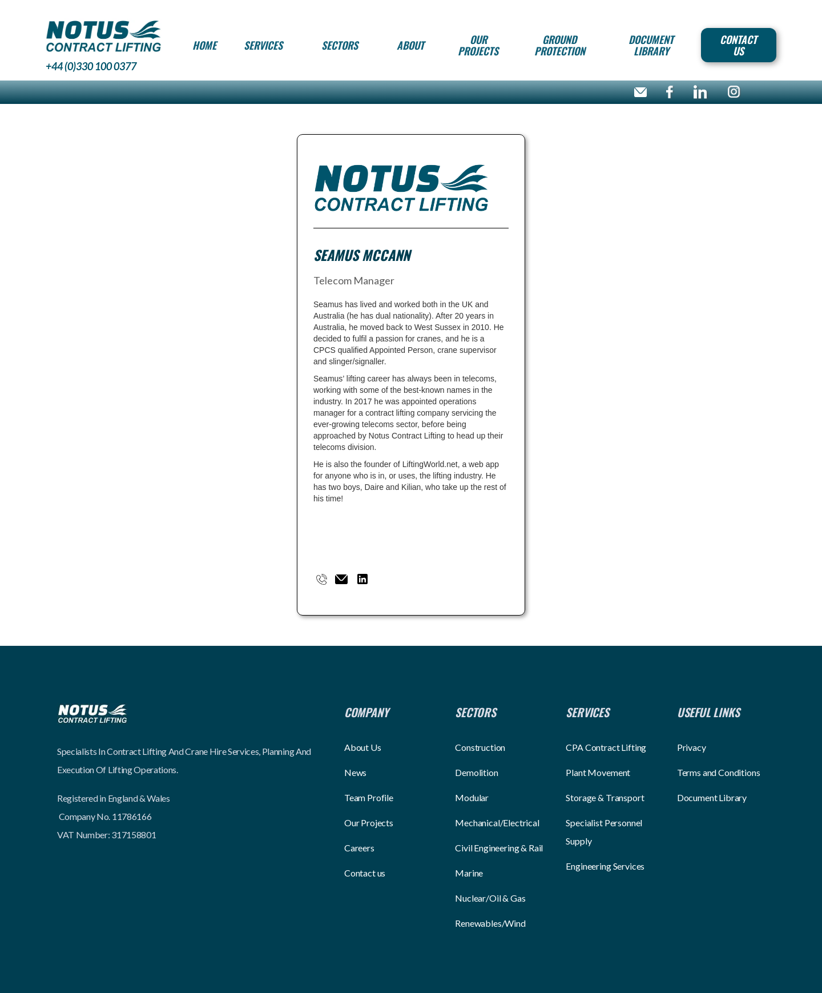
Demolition (476, 772)
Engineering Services (605, 866)
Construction (480, 747)
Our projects (478, 45)
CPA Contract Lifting (606, 747)
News (355, 772)
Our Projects (368, 822)
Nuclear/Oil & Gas (490, 898)
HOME (204, 45)
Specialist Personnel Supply (604, 831)
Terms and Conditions (718, 772)
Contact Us (738, 45)
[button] (263, 45)
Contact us (364, 872)
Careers (359, 847)
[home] (104, 35)
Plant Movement (598, 772)
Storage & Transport (605, 797)
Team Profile (368, 797)
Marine (469, 872)
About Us (362, 747)
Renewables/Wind (490, 923)
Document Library (651, 45)
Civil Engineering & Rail (499, 847)
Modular (472, 797)
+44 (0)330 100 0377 (91, 66)
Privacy (691, 747)
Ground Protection (559, 45)
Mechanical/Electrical (497, 822)
